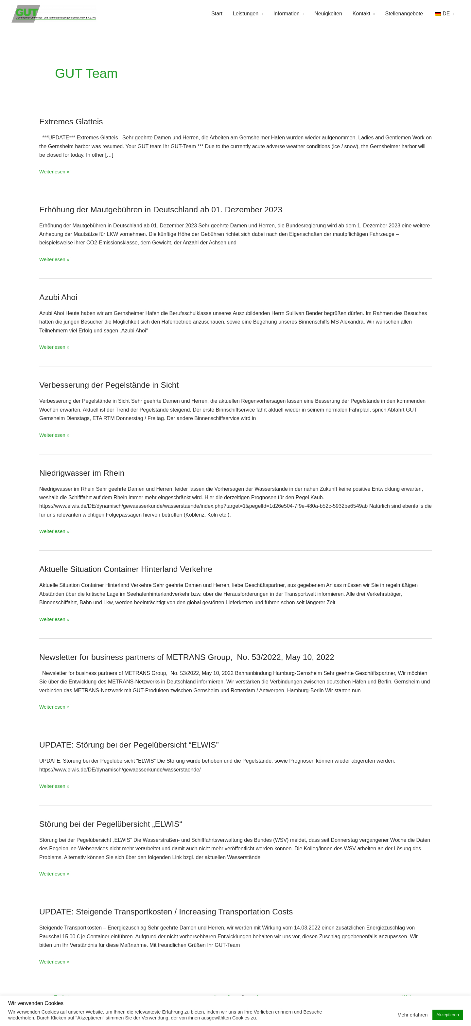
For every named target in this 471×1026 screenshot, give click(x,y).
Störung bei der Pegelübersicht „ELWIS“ (114, 824)
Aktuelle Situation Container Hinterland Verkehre (130, 570)
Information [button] (286, 14)
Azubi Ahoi (59, 298)
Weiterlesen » (55, 171)
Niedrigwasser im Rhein (84, 473)
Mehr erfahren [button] (412, 1014)
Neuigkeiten (328, 14)
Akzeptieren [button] (447, 1014)
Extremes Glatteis (72, 122)
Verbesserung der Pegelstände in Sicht (112, 385)
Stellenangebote (404, 14)
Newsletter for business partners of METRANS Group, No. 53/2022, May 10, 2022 (194, 657)
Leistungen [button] (245, 14)
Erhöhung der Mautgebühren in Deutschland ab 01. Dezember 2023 (167, 210)
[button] (444, 14)
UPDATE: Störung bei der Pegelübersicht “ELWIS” (134, 745)
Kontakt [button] (361, 14)
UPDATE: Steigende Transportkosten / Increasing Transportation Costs (172, 912)
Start (216, 14)
